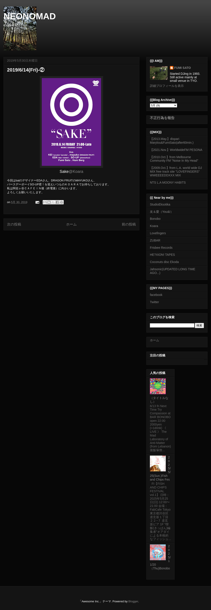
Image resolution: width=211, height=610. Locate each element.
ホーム (71, 224)
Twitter (154, 302)
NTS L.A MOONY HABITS (168, 182)
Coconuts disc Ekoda (164, 262)
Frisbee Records (161, 247)
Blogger (133, 601)
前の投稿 (129, 224)
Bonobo (155, 218)
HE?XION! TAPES (162, 254)
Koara (154, 226)
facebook (156, 295)
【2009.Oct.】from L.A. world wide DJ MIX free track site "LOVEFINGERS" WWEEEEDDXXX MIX (176, 171)
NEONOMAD (30, 16)
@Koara (76, 171)
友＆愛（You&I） (161, 211)
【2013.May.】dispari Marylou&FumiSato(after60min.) (171, 140)
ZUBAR (155, 240)
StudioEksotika (160, 204)
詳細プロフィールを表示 (167, 86)
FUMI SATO (182, 68)
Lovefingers (158, 233)
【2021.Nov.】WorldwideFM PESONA (176, 150)
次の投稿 (14, 224)
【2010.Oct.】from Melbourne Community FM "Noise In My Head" (174, 159)
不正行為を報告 (162, 118)
